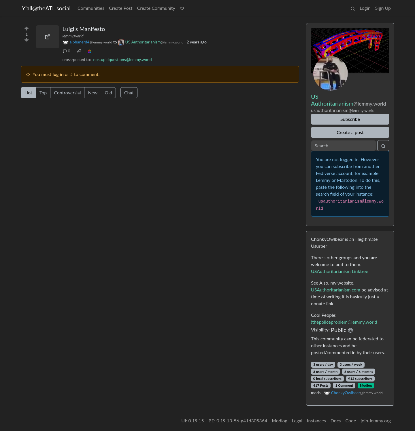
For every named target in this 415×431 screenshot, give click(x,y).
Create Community (156, 8)
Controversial (67, 92)
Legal (297, 420)
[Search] (343, 145)
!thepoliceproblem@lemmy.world (344, 322)
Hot (28, 92)
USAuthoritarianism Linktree (339, 271)
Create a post (350, 132)
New (92, 92)
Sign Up (383, 8)
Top (43, 92)
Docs (336, 420)
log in (58, 74)
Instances (316, 420)
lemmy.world (73, 35)
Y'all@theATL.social (46, 8)
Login (365, 8)
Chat (129, 92)
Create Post (121, 8)
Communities (91, 8)
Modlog (366, 385)
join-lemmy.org (376, 420)
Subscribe (350, 119)
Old (108, 92)
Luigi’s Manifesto (84, 28)
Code (351, 420)
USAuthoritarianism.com (335, 289)
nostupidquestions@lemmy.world (122, 59)
